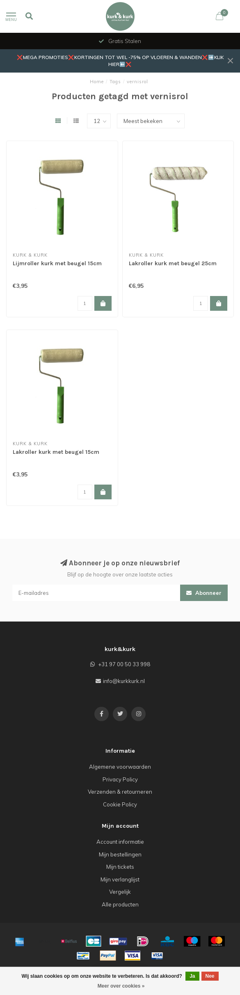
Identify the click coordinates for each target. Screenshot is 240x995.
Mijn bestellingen (120, 854)
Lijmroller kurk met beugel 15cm (57, 263)
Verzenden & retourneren (120, 791)
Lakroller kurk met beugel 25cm (173, 263)
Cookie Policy (120, 804)
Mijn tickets (120, 866)
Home (97, 81)
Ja (192, 976)
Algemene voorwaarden (120, 766)
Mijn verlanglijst (120, 879)
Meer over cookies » (121, 986)
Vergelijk (120, 891)
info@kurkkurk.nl (124, 681)
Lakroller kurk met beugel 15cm (56, 452)
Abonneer (204, 593)
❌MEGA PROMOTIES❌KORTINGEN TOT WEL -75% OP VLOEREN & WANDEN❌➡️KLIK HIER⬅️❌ (120, 60)
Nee (210, 976)
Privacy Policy (120, 779)
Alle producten (120, 904)
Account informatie (120, 841)
